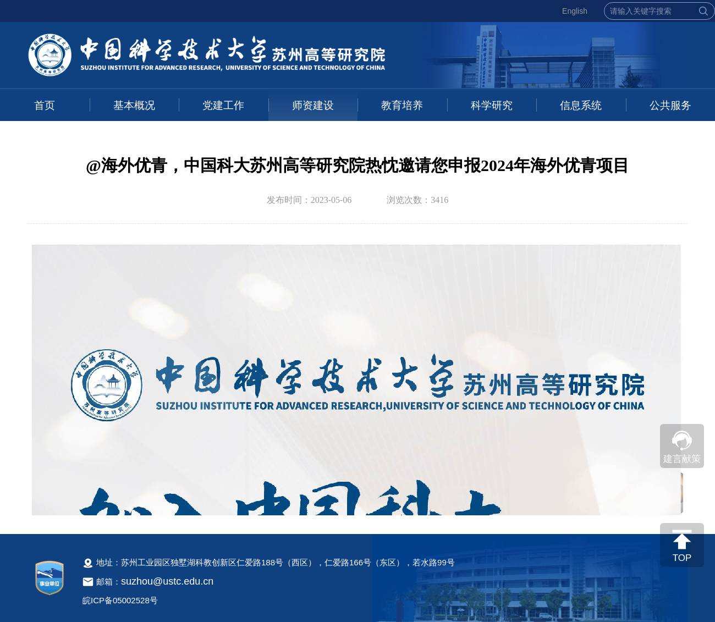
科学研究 (492, 105)
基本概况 (134, 105)
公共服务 (670, 105)
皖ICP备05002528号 (120, 600)
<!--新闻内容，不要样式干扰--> (358, 377)
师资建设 (313, 105)
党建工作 (223, 105)
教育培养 (402, 105)
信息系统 (581, 105)
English (574, 11)
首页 (44, 105)
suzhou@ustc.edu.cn (167, 581)
